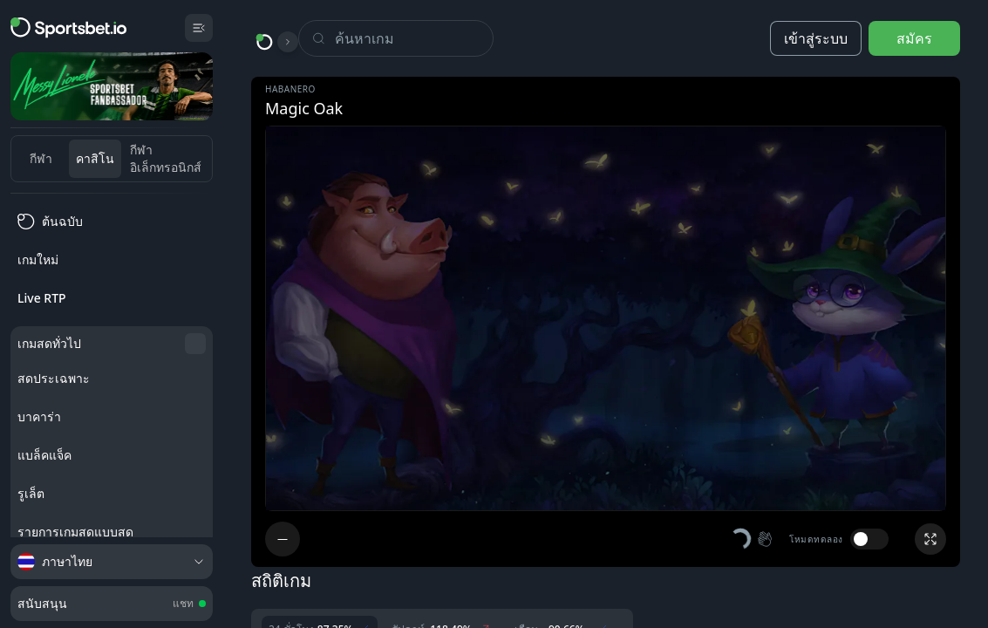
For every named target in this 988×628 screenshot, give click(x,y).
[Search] (414, 38)
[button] (752, 539)
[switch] (869, 539)
